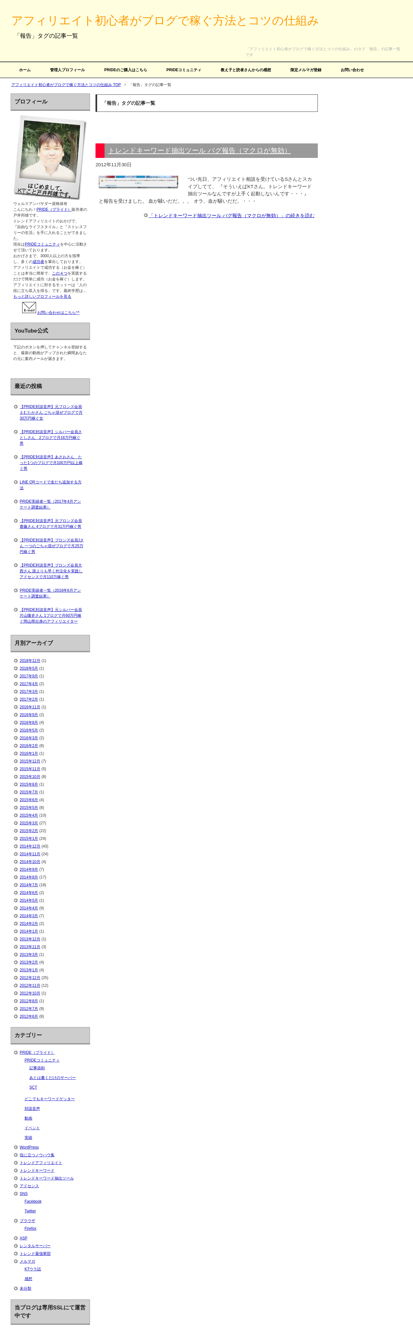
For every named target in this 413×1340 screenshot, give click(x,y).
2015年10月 (30, 776)
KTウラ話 (33, 1269)
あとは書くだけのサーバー (52, 1077)
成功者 (38, 261)
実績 (28, 1137)
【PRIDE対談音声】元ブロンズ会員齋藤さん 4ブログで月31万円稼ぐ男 (51, 524)
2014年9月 (29, 869)
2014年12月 (30, 846)
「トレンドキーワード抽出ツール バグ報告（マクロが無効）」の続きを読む (232, 215)
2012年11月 (30, 985)
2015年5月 (29, 807)
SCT (33, 1087)
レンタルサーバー (35, 1246)
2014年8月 (29, 877)
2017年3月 (29, 691)
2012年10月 (30, 993)
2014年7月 (29, 885)
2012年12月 (30, 978)
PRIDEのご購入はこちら (125, 70)
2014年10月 (30, 861)
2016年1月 (29, 753)
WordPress (29, 1147)
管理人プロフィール (67, 70)
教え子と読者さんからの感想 (246, 70)
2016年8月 (29, 722)
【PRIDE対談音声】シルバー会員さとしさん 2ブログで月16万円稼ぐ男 (51, 438)
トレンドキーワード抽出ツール (47, 1178)
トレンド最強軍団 (35, 1253)
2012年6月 (29, 1016)
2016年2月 (29, 745)
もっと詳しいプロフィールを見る (42, 296)
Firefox (30, 1228)
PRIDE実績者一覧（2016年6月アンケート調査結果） (50, 593)
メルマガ (27, 1261)
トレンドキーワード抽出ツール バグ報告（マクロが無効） (199, 150)
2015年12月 (30, 761)
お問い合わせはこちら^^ (50, 312)
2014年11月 (30, 854)
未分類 (25, 1288)
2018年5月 (29, 668)
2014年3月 (29, 916)
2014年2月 (29, 923)
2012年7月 (29, 1008)
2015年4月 (29, 815)
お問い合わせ (352, 70)
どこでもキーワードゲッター (50, 1099)
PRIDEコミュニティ (184, 70)
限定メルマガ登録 (305, 70)
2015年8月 (29, 784)
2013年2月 (29, 962)
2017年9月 (29, 676)
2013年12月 (30, 939)
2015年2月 (29, 831)
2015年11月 (30, 769)
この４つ (59, 273)
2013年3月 (29, 954)
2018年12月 (30, 660)
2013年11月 (30, 947)
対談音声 (32, 1108)
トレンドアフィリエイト (41, 1162)
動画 (28, 1118)
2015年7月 (29, 792)
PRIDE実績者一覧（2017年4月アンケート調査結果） (50, 504)
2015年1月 (29, 838)
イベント (32, 1128)
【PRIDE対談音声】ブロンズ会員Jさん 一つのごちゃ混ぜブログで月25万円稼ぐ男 (52, 546)
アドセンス (29, 1186)
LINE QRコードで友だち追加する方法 (51, 485)
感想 (28, 1279)
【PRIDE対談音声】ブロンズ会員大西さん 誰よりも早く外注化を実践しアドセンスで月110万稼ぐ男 (51, 571)
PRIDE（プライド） (54, 209)
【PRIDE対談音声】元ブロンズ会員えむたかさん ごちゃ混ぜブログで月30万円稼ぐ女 (51, 412)
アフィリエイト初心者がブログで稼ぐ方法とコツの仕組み (165, 20)
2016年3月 (29, 738)
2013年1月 (29, 970)
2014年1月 (29, 931)
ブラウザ (27, 1221)
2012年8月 (29, 1001)
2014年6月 (29, 892)
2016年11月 (30, 707)
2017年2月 (29, 699)
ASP (23, 1238)
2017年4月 (29, 684)
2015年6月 (29, 800)
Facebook (33, 1201)
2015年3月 (29, 823)
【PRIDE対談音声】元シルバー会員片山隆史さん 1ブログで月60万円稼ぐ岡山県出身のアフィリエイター (51, 615)
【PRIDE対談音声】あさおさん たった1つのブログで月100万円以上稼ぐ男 (51, 463)
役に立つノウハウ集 (37, 1155)
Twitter (30, 1211)
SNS (24, 1193)
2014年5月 (29, 900)
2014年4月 (29, 908)
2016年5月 (29, 730)
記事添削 (37, 1068)
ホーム (25, 70)
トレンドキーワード (37, 1170)
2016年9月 (29, 715)
